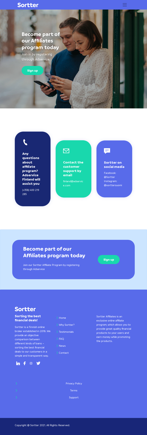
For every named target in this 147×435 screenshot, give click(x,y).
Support (74, 397)
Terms (73, 390)
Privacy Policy (74, 383)
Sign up (32, 70)
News (62, 345)
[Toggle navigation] (124, 4)
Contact (64, 352)
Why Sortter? (67, 324)
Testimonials (66, 331)
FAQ (61, 338)
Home (67, 317)
